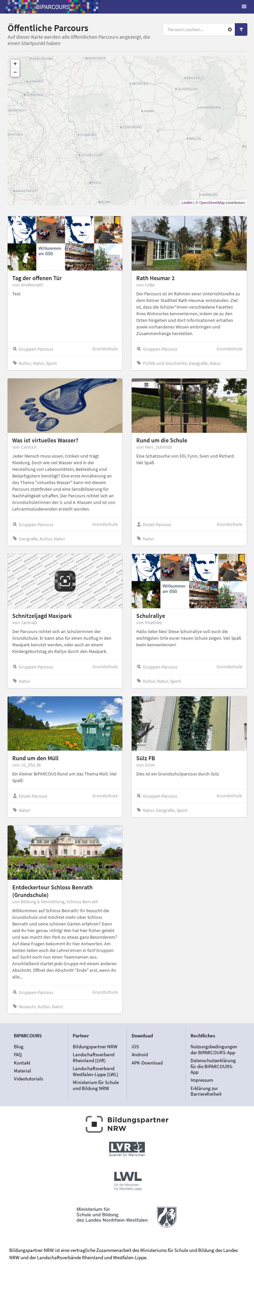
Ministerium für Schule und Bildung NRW (96, 1085)
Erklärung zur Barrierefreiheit (206, 1091)
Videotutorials (28, 1078)
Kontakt (22, 1063)
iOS (135, 1047)
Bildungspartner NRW (95, 1047)
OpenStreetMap (212, 203)
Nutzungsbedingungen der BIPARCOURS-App (213, 1050)
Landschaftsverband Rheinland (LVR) (93, 1057)
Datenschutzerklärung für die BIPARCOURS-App (213, 1066)
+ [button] (15, 64)
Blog (18, 1047)
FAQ (18, 1054)
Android (140, 1054)
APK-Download (147, 1063)
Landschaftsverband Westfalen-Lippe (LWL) (95, 1071)
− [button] (15, 72)
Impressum (201, 1080)
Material (22, 1071)
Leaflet (187, 203)
